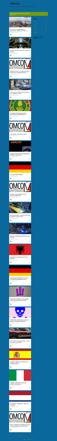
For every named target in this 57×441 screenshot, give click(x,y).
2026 (34, 20)
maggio (35, 22)
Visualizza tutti (13, 14)
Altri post (20, 435)
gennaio (36, 30)
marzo (35, 26)
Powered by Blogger (28, 439)
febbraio (36, 28)
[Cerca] (47, 3)
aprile (35, 24)
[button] (29, 34)
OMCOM (15, 3)
